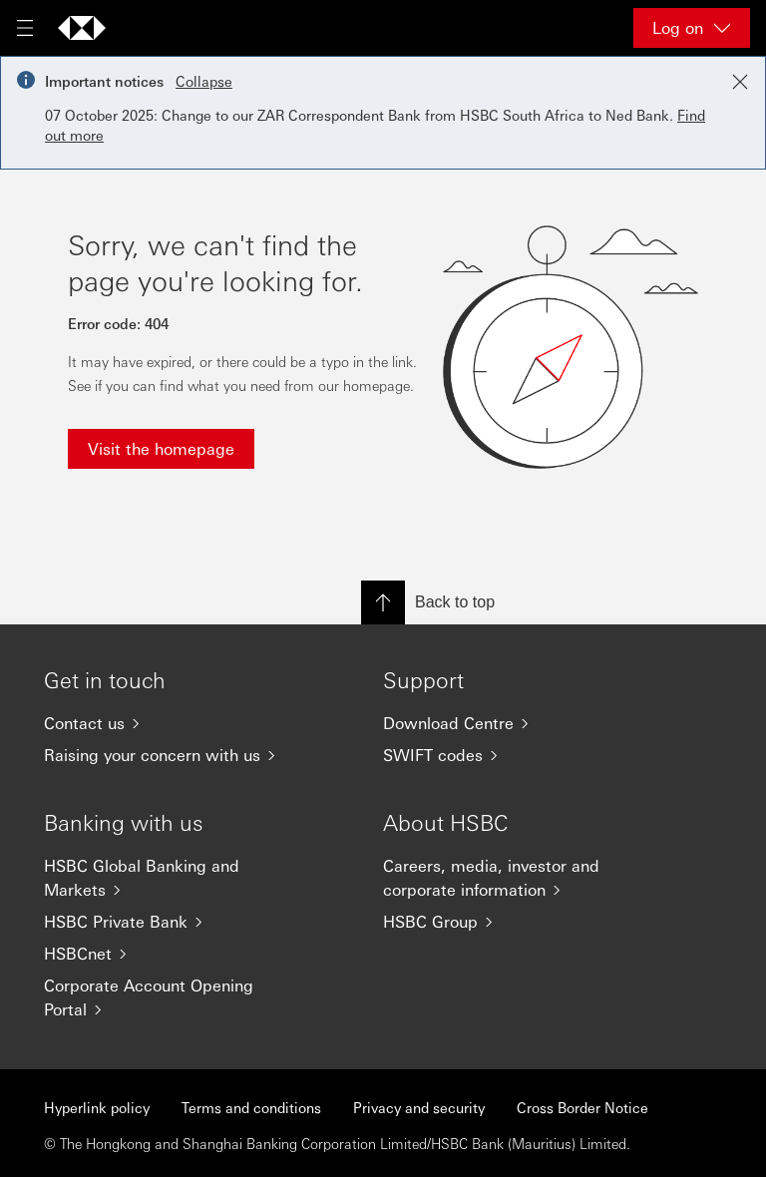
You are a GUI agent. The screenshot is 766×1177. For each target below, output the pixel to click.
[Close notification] (740, 82)
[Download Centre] (512, 723)
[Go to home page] (82, 28)
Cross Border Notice (582, 1107)
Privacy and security (419, 1107)
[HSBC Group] (512, 922)
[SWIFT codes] (512, 755)
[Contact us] (173, 723)
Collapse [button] (204, 81)
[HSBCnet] (173, 954)
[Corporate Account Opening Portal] (173, 997)
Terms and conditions (251, 1107)
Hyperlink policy (97, 1107)
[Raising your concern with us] (173, 755)
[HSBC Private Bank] (173, 922)
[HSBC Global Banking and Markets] (173, 878)
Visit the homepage (161, 448)
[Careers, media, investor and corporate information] (512, 878)
